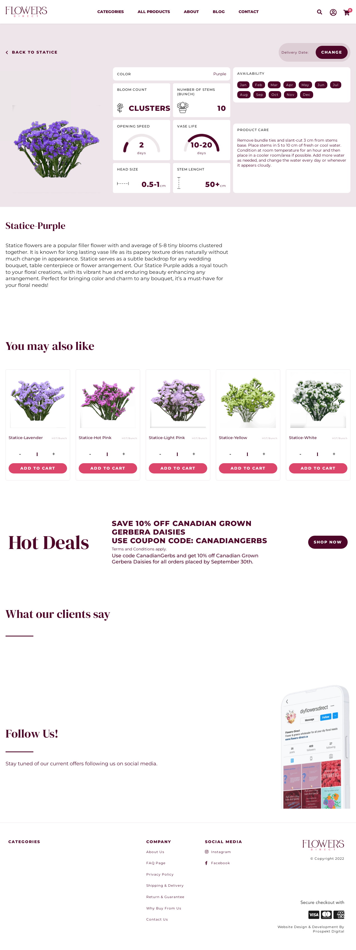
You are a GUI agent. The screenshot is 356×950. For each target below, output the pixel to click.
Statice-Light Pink (167, 437)
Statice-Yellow (233, 437)
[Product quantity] (37, 454)
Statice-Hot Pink (95, 437)
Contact (249, 11)
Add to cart (37, 468)
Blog (219, 11)
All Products (154, 11)
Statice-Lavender (26, 437)
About (191, 11)
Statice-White (303, 437)
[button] (319, 11)
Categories (110, 11)
